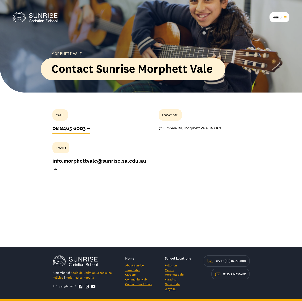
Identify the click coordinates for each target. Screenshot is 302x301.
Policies (58, 277)
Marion (169, 270)
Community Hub (136, 279)
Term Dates (132, 270)
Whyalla (170, 288)
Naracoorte (172, 284)
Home (129, 258)
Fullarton (171, 265)
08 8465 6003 (71, 128)
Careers (130, 274)
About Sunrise (134, 265)
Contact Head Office (138, 284)
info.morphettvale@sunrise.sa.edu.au (99, 165)
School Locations (178, 258)
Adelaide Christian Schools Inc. (92, 272)
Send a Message (230, 274)
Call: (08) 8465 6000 (226, 261)
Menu (277, 17)
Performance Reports (80, 277)
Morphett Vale (174, 274)
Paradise (171, 279)
